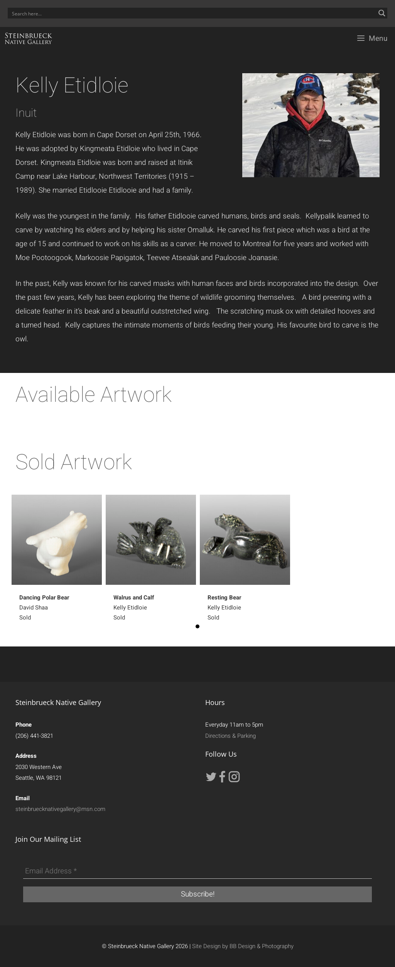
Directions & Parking (230, 736)
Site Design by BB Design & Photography (243, 946)
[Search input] (192, 13)
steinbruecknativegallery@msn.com (60, 809)
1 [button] (197, 626)
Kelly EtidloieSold (133, 607)
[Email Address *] (197, 871)
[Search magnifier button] (381, 13)
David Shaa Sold (44, 607)
